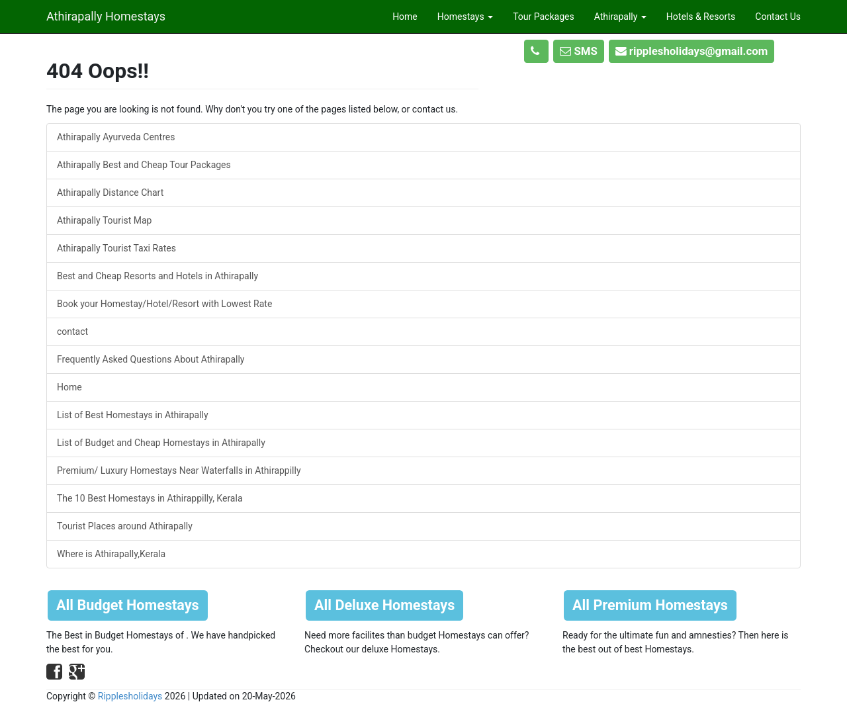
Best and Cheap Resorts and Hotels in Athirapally (157, 276)
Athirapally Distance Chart (110, 192)
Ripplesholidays (130, 696)
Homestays (465, 16)
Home (405, 16)
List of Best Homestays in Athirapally (132, 415)
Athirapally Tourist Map (104, 220)
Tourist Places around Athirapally (125, 526)
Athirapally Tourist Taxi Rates (116, 248)
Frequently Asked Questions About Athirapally (150, 359)
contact (72, 331)
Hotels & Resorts (700, 16)
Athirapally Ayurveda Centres (116, 137)
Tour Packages (543, 16)
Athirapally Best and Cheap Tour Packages (144, 164)
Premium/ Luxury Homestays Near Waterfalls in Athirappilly (179, 470)
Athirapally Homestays (105, 14)
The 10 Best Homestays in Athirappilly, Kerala (150, 498)
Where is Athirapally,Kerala (111, 554)
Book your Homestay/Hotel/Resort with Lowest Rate (164, 303)
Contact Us (778, 16)
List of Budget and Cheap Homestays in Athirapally (161, 442)
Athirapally (620, 16)
